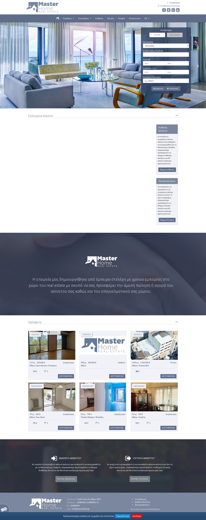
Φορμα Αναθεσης (66, 479)
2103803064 (174, 2)
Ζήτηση (110, 18)
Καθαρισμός (173, 88)
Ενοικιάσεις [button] (84, 18)
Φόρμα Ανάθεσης (167, 169)
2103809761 (75, 505)
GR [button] (147, 18)
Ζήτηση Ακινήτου (142, 505)
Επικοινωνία (134, 18)
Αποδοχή (136, 516)
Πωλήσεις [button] (68, 18)
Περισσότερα (122, 516)
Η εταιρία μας (140, 499)
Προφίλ (121, 18)
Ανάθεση (99, 18)
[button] (15, 65)
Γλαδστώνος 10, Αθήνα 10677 (89, 499)
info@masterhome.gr (170, 5)
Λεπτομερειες (66, 376)
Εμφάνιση (158, 88)
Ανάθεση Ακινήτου (142, 502)
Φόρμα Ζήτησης (167, 220)
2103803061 (92, 502)
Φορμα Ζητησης (139, 479)
